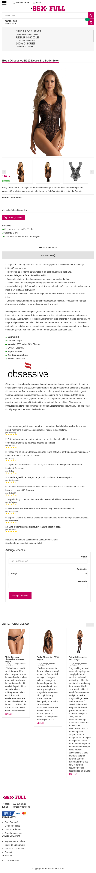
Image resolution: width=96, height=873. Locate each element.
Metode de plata (12, 826)
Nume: (84, 557)
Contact (8, 852)
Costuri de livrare (13, 829)
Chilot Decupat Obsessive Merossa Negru (14, 659)
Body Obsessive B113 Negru (47, 658)
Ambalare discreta (13, 833)
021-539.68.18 (20, 2)
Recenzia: (82, 581)
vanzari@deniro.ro (21, 807)
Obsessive (20, 358)
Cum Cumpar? (11, 822)
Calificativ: (82, 569)
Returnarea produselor (15, 848)
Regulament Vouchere (15, 841)
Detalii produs (48, 247)
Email (37, 2)
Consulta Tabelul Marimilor (14, 210)
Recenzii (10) (48, 255)
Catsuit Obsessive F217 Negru (78, 658)
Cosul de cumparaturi (15, 845)
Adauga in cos (15, 217)
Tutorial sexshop (12, 860)
